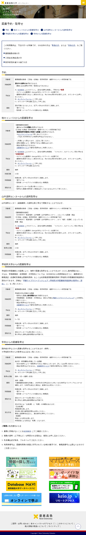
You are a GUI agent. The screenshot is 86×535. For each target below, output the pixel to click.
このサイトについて (65, 524)
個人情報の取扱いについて (35, 526)
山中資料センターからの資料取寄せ (58, 30)
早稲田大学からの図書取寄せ (17, 34)
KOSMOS (21, 90)
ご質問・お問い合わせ (20, 524)
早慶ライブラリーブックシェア (64, 298)
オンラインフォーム (25, 99)
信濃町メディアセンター (12, 11)
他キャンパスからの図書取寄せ (26, 30)
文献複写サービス (23, 148)
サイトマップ (53, 526)
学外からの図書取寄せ (42, 34)
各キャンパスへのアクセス (41, 524)
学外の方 (71, 45)
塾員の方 (55, 45)
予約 (7, 30)
